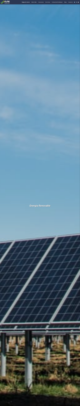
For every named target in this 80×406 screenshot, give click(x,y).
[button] (76, 2)
